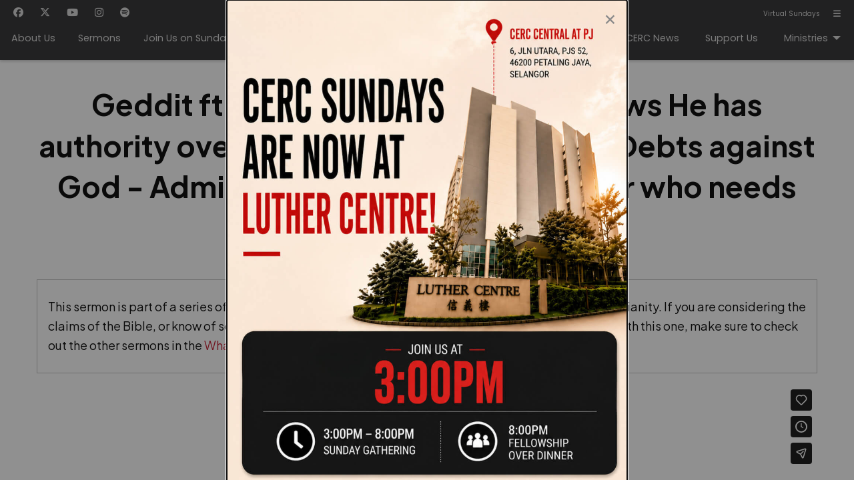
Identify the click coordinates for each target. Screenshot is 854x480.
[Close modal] (610, 15)
